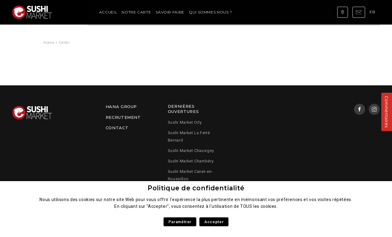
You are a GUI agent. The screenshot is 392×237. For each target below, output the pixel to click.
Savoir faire (135, 12)
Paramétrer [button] (179, 222)
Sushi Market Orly (185, 122)
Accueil (73, 12)
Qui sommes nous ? (175, 12)
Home (49, 43)
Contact (117, 127)
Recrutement (123, 117)
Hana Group (121, 106)
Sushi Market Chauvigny (191, 150)
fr (373, 12)
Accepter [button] (214, 222)
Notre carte (101, 12)
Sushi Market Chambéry (190, 161)
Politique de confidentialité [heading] (196, 188)
